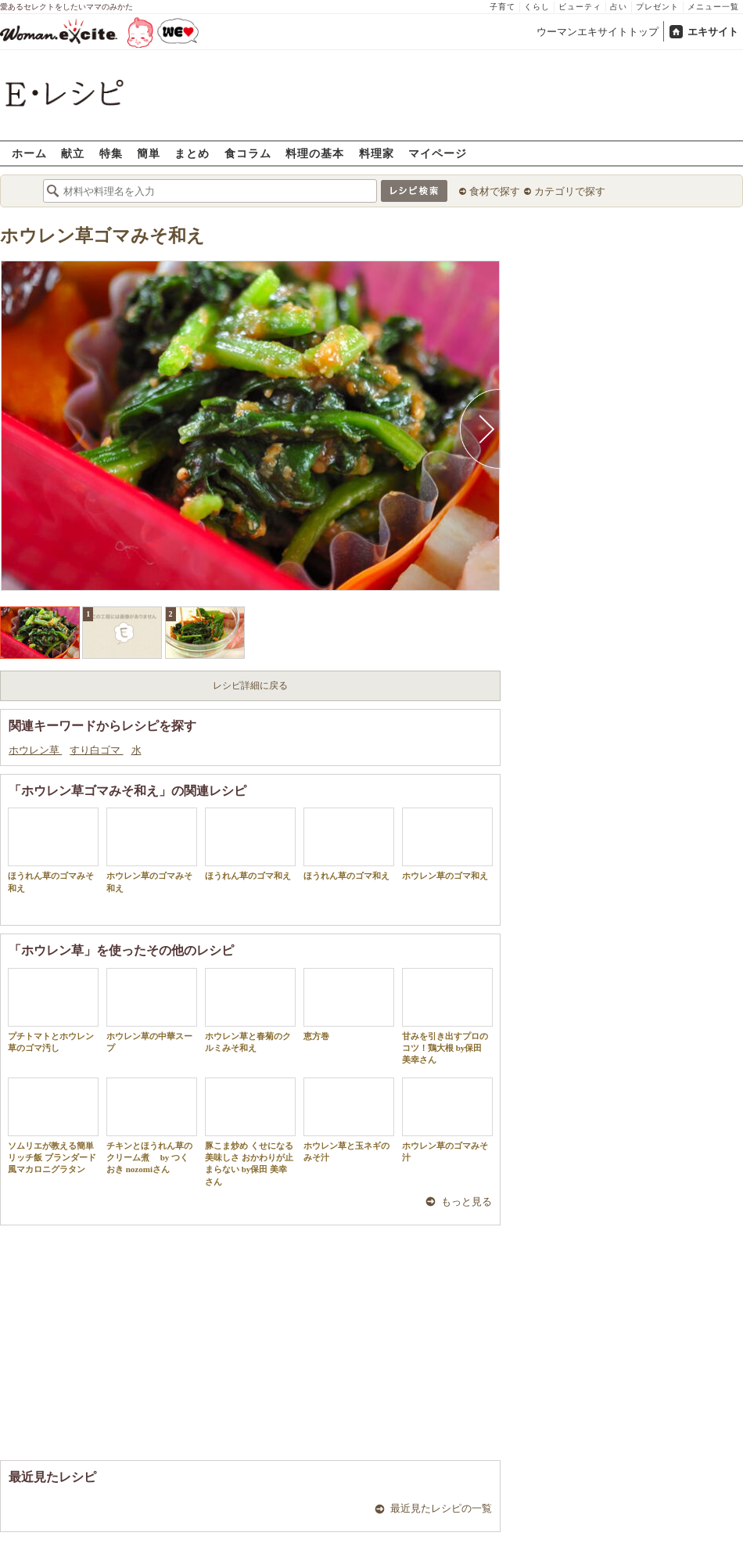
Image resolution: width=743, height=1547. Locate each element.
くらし (537, 6)
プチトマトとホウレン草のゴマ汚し (53, 1010)
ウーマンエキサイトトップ (598, 32)
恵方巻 (348, 1004)
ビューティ (579, 6)
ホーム (29, 153)
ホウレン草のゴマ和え (447, 844)
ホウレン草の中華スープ (151, 1010)
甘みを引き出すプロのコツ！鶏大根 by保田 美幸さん (447, 1016)
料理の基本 (314, 153)
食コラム (247, 153)
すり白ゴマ (96, 750)
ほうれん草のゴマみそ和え (53, 850)
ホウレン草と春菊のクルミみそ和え (250, 1010)
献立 (72, 153)
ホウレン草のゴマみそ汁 (447, 1120)
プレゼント (657, 6)
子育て (502, 6)
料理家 (376, 153)
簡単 (148, 153)
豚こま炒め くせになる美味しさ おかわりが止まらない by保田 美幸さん (250, 1132)
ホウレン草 (35, 750)
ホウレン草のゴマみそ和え (151, 850)
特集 (111, 153)
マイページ (437, 153)
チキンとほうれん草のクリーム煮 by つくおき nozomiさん (151, 1126)
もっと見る (466, 1201)
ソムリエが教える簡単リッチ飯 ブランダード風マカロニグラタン (53, 1126)
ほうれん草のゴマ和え (250, 844)
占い (618, 6)
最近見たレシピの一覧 (441, 1508)
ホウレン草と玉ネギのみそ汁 (348, 1120)
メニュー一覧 (713, 6)
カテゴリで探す (569, 191)
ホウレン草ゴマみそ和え (102, 236)
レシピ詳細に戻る (250, 685)
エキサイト (712, 32)
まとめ (192, 153)
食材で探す (494, 191)
